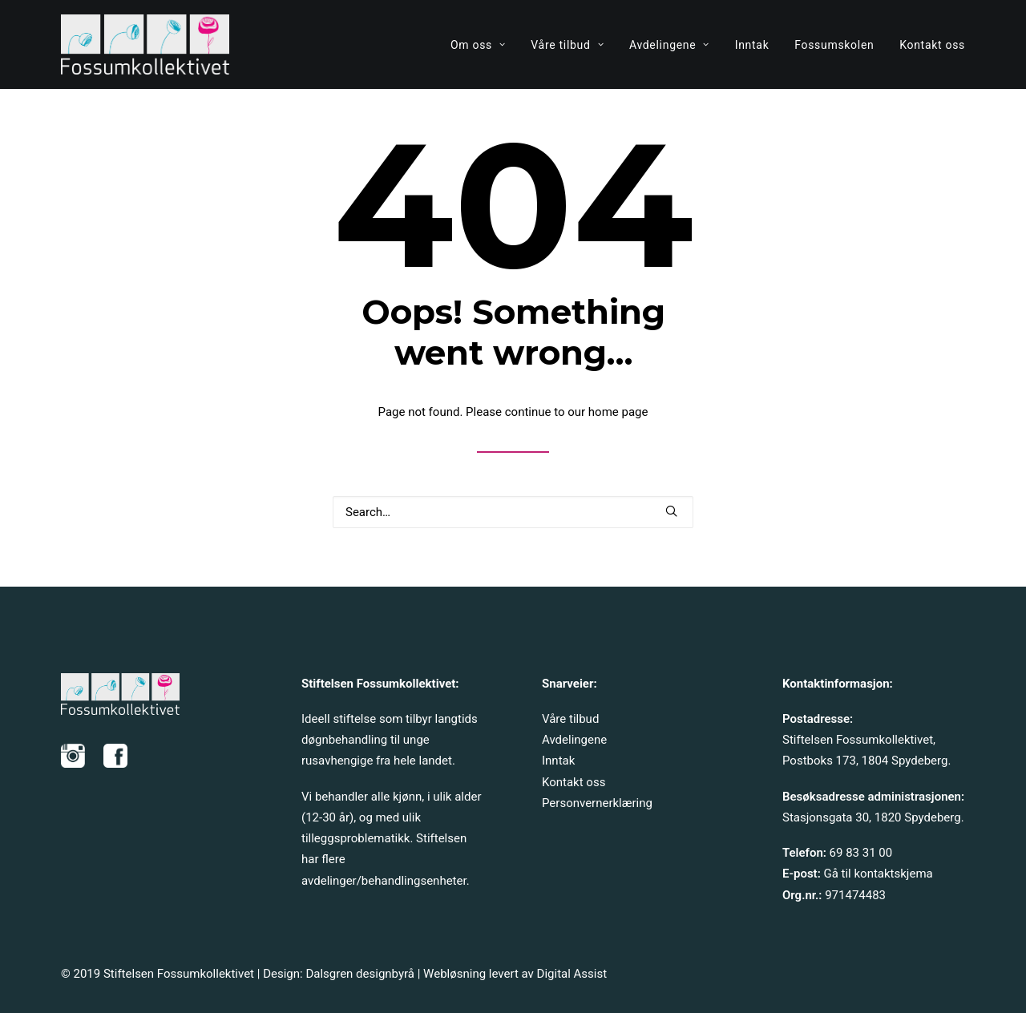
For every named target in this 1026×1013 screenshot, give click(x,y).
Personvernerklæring (597, 803)
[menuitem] (483, 44)
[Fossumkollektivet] (145, 44)
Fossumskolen (834, 44)
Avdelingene (669, 44)
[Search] (513, 512)
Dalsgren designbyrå (359, 974)
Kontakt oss (932, 44)
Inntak (752, 44)
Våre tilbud (567, 44)
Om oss (478, 44)
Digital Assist (572, 974)
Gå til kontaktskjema (877, 873)
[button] (671, 511)
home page (618, 412)
